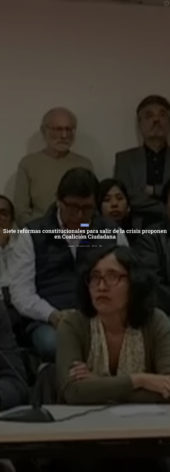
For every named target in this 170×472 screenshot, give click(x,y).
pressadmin (71, 246)
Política (84, 225)
